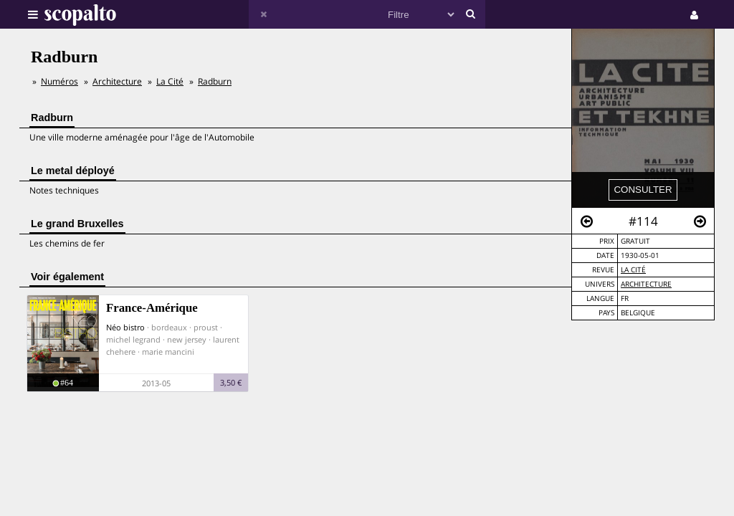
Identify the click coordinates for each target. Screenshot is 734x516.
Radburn (215, 81)
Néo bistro (125, 327)
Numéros (59, 81)
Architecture (646, 284)
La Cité (633, 269)
